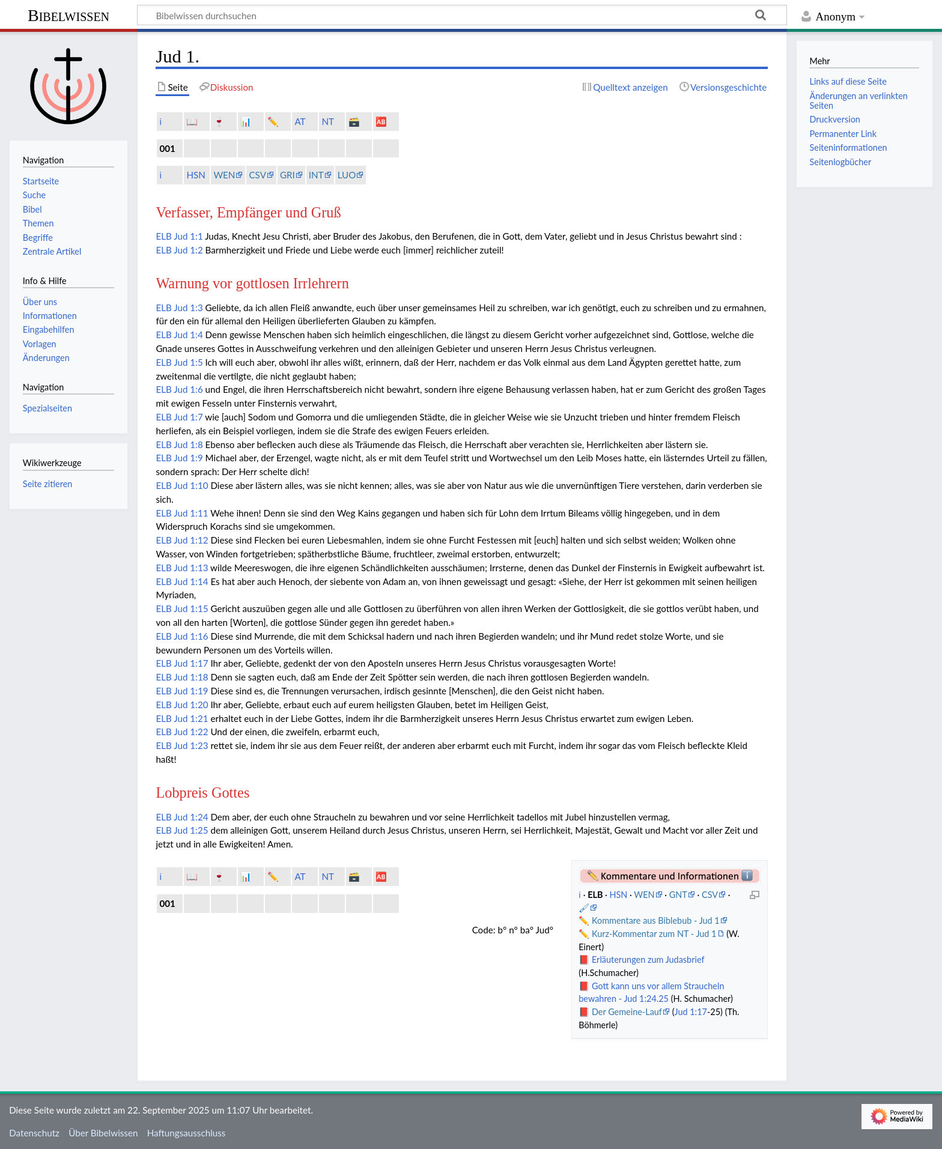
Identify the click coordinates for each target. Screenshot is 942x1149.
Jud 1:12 (191, 540)
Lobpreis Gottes (202, 792)
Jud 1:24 (191, 816)
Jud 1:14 (191, 581)
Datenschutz (34, 1132)
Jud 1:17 (191, 663)
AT (299, 121)
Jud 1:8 (188, 444)
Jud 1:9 (188, 457)
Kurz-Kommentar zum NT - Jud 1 (654, 934)
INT (316, 174)
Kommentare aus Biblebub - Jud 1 (656, 920)
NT (327, 121)
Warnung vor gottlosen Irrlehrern (252, 283)
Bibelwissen (68, 15)
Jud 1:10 (191, 485)
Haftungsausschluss (186, 1132)
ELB (163, 236)
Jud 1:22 (191, 731)
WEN (224, 174)
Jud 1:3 (188, 307)
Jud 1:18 (191, 677)
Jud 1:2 (188, 249)
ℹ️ (160, 121)
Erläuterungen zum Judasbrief (648, 959)
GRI (287, 174)
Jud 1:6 (188, 389)
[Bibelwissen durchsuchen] (462, 15)
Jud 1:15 (191, 608)
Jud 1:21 (191, 718)
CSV (257, 174)
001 (167, 148)
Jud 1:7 (188, 416)
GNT (678, 895)
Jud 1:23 (191, 745)
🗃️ (354, 121)
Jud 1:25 (191, 830)
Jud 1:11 (191, 513)
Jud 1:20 (191, 704)
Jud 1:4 (188, 334)
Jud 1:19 (191, 690)
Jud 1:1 (188, 236)
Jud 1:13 (191, 567)
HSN (195, 174)
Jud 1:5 (188, 362)
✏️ (273, 121)
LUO (347, 174)
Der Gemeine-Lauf (627, 1012)
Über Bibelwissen (103, 1132)
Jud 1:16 (191, 636)
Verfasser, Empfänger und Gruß (248, 212)
